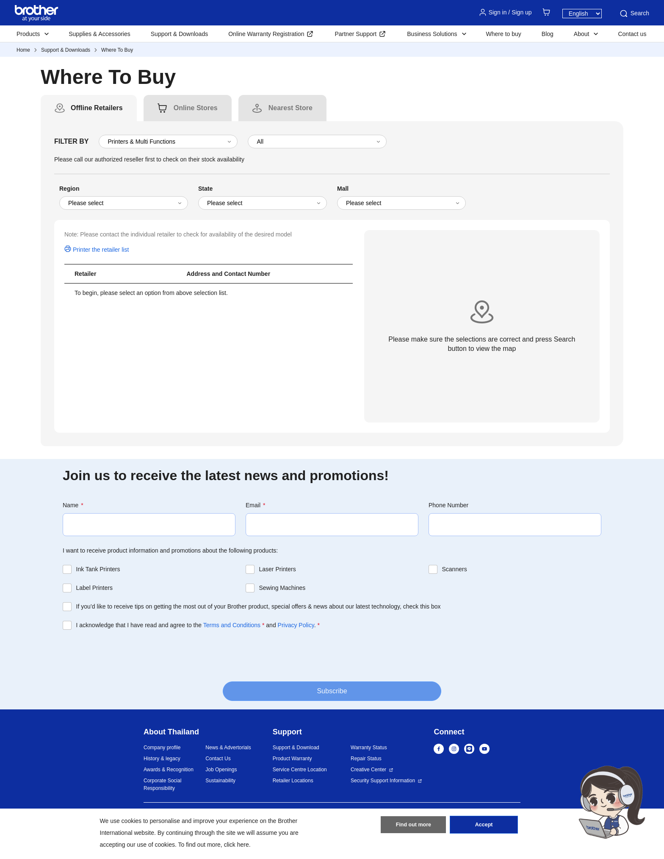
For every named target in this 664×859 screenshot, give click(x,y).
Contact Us (217, 759)
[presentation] (127, 654)
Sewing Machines (282, 587)
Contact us (632, 34)
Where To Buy (117, 50)
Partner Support (355, 34)
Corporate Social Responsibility (162, 784)
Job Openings (221, 770)
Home (23, 50)
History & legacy (162, 759)
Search (634, 13)
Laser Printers (277, 569)
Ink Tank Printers (98, 569)
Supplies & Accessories (99, 34)
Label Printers (94, 587)
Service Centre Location (300, 770)
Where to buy (503, 34)
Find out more (413, 826)
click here (236, 844)
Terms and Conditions (231, 625)
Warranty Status (369, 748)
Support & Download (296, 748)
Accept (484, 826)
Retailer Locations (293, 781)
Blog (547, 34)
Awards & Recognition (169, 770)
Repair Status (366, 759)
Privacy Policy (296, 625)
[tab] (96, 108)
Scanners (454, 569)
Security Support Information (383, 781)
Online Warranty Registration (266, 34)
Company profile (162, 748)
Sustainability (220, 781)
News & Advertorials (228, 748)
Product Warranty (292, 759)
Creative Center (368, 770)
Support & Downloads (179, 34)
